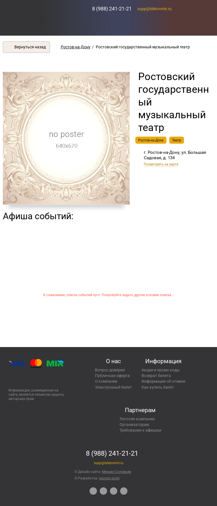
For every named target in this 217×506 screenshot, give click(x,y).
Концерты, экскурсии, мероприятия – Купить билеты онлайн (66, 9)
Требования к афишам (140, 430)
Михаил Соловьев (116, 472)
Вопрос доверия (110, 370)
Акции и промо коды (161, 370)
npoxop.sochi (109, 478)
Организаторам (134, 424)
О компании (106, 381)
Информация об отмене (163, 381)
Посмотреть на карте (161, 164)
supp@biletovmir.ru (154, 9)
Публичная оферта (112, 375)
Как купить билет (158, 387)
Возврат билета (156, 375)
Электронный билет (113, 387)
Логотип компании (137, 419)
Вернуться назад (30, 47)
